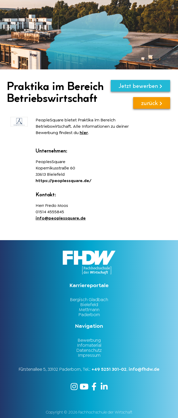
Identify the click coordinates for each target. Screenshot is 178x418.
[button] (106, 7)
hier (84, 132)
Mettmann (89, 309)
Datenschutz (89, 350)
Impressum (89, 355)
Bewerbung (89, 340)
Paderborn (89, 314)
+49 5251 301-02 (109, 369)
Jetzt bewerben (140, 85)
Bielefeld (89, 304)
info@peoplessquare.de (61, 218)
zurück (151, 103)
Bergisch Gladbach (89, 299)
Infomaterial (89, 345)
